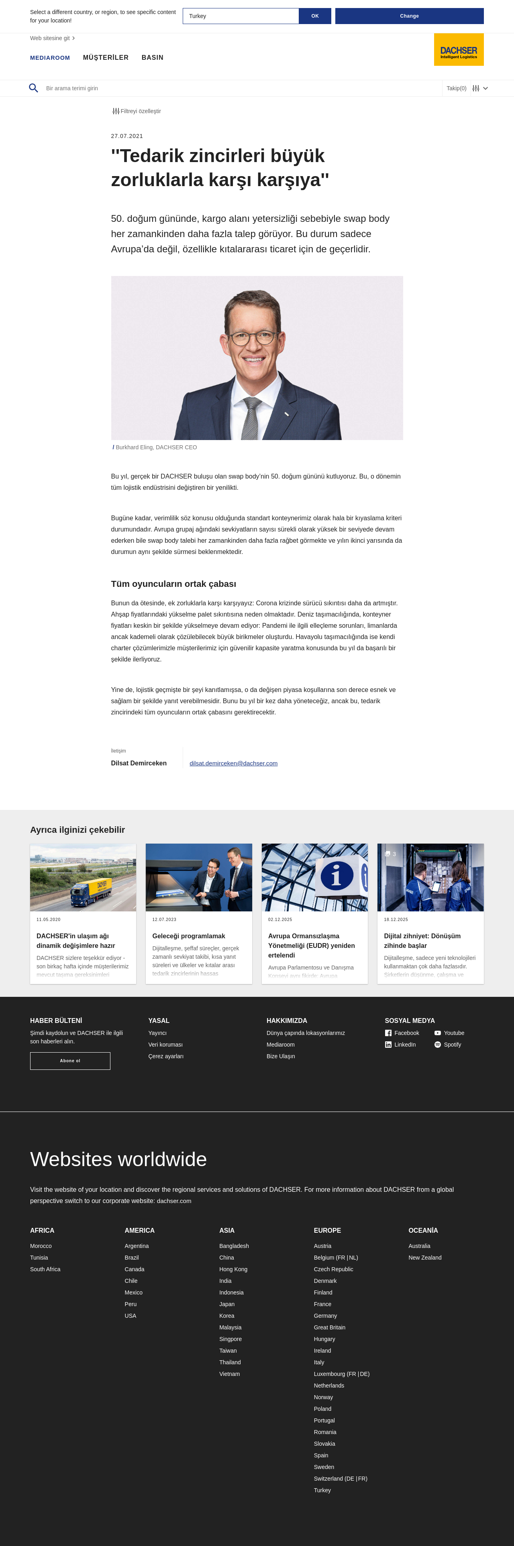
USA (131, 1316)
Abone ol (70, 1061)
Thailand (230, 1362)
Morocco (41, 1246)
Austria (323, 1246)
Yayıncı (158, 1033)
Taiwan (228, 1350)
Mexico (134, 1292)
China (226, 1257)
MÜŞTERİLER (110, 58)
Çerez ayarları (166, 1056)
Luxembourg (329, 1374)
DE (363, 1374)
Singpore (230, 1339)
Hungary (324, 1339)
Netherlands (329, 1385)
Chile (131, 1281)
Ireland (322, 1350)
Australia (419, 1246)
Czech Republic (333, 1269)
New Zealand (425, 1257)
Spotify (447, 1044)
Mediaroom (281, 1044)
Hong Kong (233, 1269)
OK (315, 16)
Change (409, 16)
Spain (321, 1455)
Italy (319, 1362)
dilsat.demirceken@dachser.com (236, 763)
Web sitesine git (53, 38)
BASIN (157, 58)
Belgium (324, 1257)
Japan (227, 1304)
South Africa (45, 1269)
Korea (226, 1316)
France (323, 1304)
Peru (131, 1304)
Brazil (132, 1257)
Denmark (325, 1281)
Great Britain (330, 1327)
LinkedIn (400, 1044)
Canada (135, 1269)
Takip (457, 88)
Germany (325, 1316)
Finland (323, 1292)
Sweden (324, 1467)
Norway (323, 1397)
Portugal (324, 1420)
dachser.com (175, 1200)
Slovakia (324, 1443)
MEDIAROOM (52, 58)
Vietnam (229, 1374)
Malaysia (230, 1327)
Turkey (322, 1490)
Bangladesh (234, 1246)
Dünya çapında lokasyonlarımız (306, 1033)
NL (352, 1257)
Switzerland (328, 1478)
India (225, 1281)
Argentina (137, 1246)
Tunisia (39, 1257)
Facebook (402, 1033)
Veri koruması (166, 1044)
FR (341, 1257)
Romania (325, 1432)
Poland (323, 1409)
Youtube (449, 1033)
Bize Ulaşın (281, 1056)
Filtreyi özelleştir (136, 111)
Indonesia (231, 1292)
